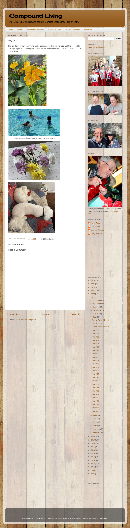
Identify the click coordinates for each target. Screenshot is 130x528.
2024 (93, 287)
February (96, 429)
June (95, 415)
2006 (93, 474)
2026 (93, 280)
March (95, 426)
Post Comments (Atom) (27, 320)
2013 (93, 460)
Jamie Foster (96, 223)
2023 (93, 290)
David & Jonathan (72, 30)
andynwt (87, 518)
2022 (93, 294)
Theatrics (88, 30)
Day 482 (95, 391)
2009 (93, 470)
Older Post (76, 314)
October (96, 307)
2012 (93, 464)
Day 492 (95, 357)
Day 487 (95, 374)
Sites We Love (54, 30)
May (95, 419)
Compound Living (35, 15)
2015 (93, 453)
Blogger (104, 518)
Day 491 (95, 360)
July (94, 317)
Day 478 (95, 404)
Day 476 (95, 411)
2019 (93, 440)
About (19, 30)
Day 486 (95, 377)
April (95, 422)
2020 (93, 436)
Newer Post (14, 314)
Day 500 (95, 330)
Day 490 (95, 364)
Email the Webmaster (96, 48)
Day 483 (95, 387)
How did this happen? (35, 30)
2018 (93, 443)
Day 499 (95, 333)
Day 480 (95, 398)
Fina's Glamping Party (100, 327)
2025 (93, 284)
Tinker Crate (97, 323)
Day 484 (95, 384)
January (96, 432)
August (96, 314)
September (97, 310)
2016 (93, 450)
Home (10, 30)
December (97, 300)
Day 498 (95, 337)
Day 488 (95, 371)
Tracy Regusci (96, 234)
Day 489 (95, 367)
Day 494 (95, 350)
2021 (93, 297)
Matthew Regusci (97, 230)
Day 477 (95, 408)
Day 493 (95, 354)
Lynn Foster (95, 227)
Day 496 (95, 344)
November (97, 304)
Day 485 (95, 381)
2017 (93, 447)
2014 (93, 457)
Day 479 (95, 401)
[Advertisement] (104, 255)
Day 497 (95, 340)
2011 (93, 467)
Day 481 (95, 394)
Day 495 (95, 347)
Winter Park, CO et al (100, 320)
